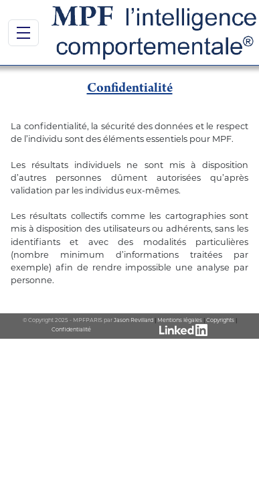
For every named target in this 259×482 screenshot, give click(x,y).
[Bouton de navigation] (23, 32)
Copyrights (220, 320)
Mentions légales (179, 320)
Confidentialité (71, 329)
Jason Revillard (133, 320)
